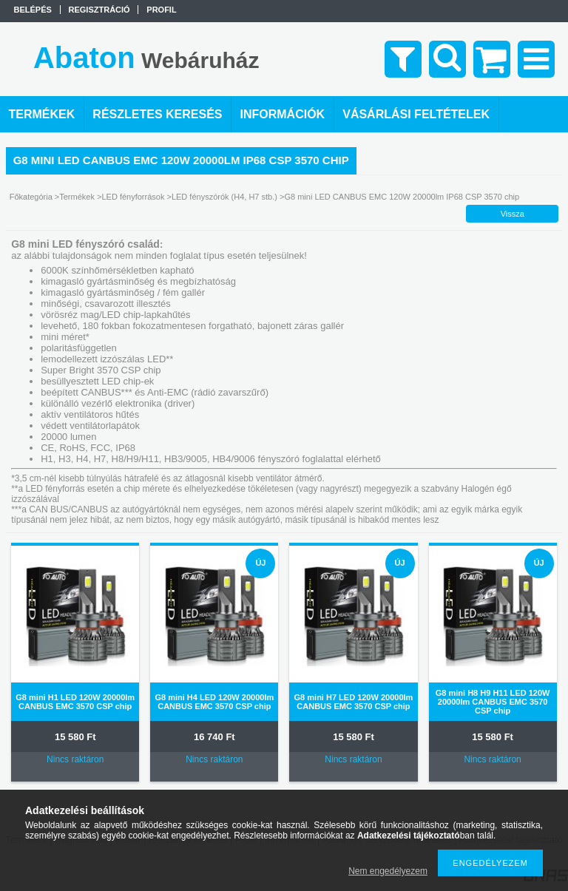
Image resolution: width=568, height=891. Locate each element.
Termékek (77, 196)
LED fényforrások (132, 196)
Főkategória (31, 196)
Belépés (33, 9)
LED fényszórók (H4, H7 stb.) (224, 196)
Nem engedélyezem (387, 871)
